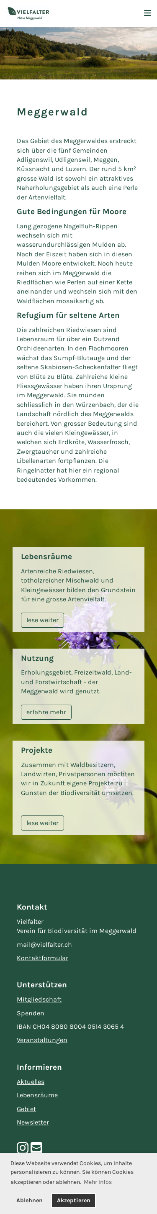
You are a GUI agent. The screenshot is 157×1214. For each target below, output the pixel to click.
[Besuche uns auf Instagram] (22, 1148)
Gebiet (26, 1109)
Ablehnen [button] (29, 1200)
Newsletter (33, 1122)
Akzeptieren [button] (73, 1200)
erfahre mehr (46, 712)
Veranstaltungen (42, 1040)
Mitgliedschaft (39, 999)
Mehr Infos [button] (98, 1182)
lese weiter (42, 620)
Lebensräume (37, 1095)
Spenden (30, 1013)
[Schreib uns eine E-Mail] (36, 1148)
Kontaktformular (42, 958)
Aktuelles (30, 1082)
